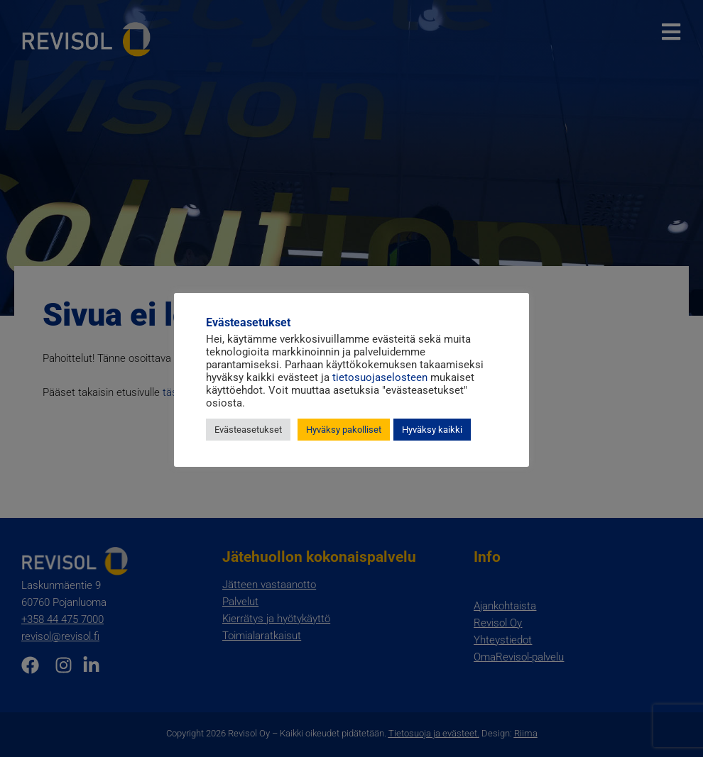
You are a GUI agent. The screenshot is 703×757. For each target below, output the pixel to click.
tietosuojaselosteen (379, 377)
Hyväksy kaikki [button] (432, 429)
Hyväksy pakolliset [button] (343, 429)
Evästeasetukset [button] (248, 429)
